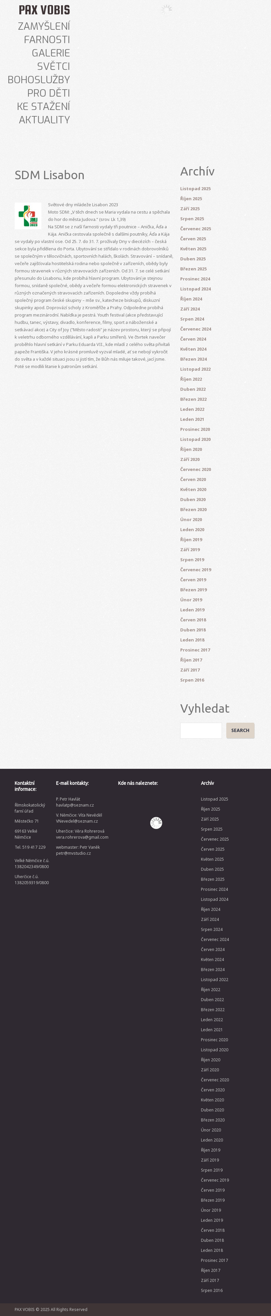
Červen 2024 (193, 339)
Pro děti (48, 93)
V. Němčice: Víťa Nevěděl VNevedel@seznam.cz (79, 818)
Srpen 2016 (192, 680)
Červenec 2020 (195, 469)
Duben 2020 (193, 499)
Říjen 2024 (191, 299)
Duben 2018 (193, 630)
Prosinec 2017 (195, 650)
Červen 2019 (193, 580)
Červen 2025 (193, 239)
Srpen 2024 (192, 319)
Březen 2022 (193, 399)
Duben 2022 (193, 389)
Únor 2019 (191, 600)
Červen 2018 (193, 620)
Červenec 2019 (195, 570)
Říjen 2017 (191, 660)
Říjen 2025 (191, 199)
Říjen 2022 (191, 379)
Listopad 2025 (195, 189)
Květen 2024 (193, 349)
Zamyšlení (44, 26)
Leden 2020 (192, 529)
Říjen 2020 (191, 449)
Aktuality (44, 120)
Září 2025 (190, 209)
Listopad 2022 (195, 369)
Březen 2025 (193, 269)
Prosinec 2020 (195, 429)
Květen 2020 (193, 489)
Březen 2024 (193, 359)
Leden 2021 (192, 419)
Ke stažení (43, 107)
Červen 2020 (193, 479)
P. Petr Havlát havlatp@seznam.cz (75, 802)
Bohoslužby (39, 80)
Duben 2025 (193, 259)
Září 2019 (190, 550)
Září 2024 (190, 309)
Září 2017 (190, 670)
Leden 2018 (192, 640)
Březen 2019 (193, 590)
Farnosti (47, 40)
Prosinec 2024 (195, 279)
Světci (53, 67)
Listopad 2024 (195, 289)
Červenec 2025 (195, 229)
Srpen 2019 (192, 560)
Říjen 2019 (191, 539)
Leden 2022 (192, 409)
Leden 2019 (192, 610)
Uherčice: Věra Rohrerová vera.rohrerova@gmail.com (82, 834)
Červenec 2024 (195, 329)
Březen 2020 (193, 509)
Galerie (51, 53)
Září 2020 (190, 459)
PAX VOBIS (44, 9)
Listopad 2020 (195, 439)
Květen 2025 (193, 249)
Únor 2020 (191, 519)
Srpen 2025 (192, 219)
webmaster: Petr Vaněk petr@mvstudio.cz (78, 850)
